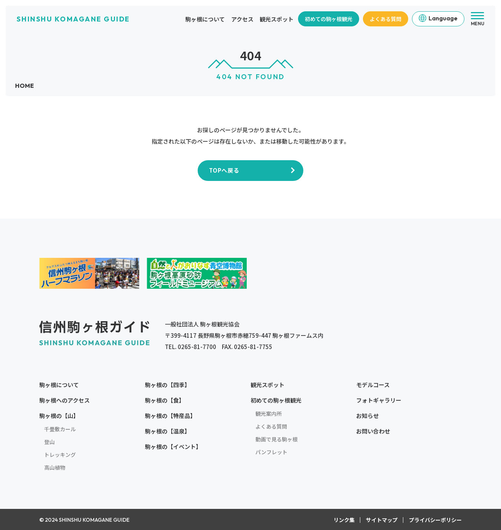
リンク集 (344, 520)
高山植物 (54, 467)
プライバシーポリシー (435, 520)
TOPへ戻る (224, 170)
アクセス (242, 19)
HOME (24, 85)
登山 (49, 442)
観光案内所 (268, 413)
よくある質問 (385, 19)
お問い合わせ (373, 431)
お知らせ (367, 416)
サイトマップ (382, 520)
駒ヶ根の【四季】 (167, 385)
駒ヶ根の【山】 (59, 416)
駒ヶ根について (205, 19)
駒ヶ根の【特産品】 (170, 416)
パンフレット (271, 452)
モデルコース (373, 385)
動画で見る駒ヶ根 (276, 439)
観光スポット (277, 19)
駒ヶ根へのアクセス (64, 400)
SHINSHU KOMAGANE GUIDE (73, 19)
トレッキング (60, 454)
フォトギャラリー (378, 400)
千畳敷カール (60, 429)
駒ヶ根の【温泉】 (167, 431)
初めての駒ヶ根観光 (328, 19)
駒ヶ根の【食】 (164, 400)
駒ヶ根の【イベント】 (173, 446)
